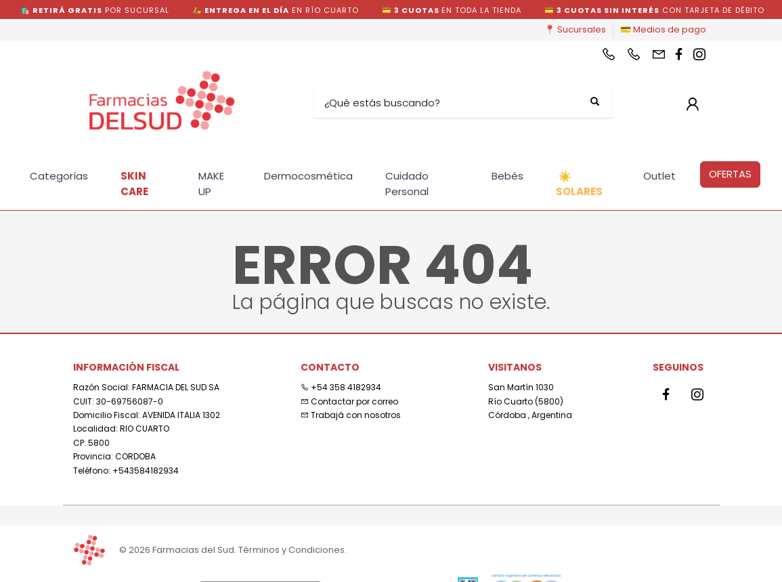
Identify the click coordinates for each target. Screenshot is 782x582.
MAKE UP (211, 184)
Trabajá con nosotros (351, 415)
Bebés (507, 176)
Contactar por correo (349, 401)
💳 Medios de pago (663, 29)
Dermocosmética (308, 176)
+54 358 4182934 (341, 387)
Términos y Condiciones (291, 549)
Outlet (659, 176)
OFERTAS (730, 174)
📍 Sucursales (575, 29)
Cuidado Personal (407, 184)
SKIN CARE (134, 184)
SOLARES (579, 184)
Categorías (59, 176)
